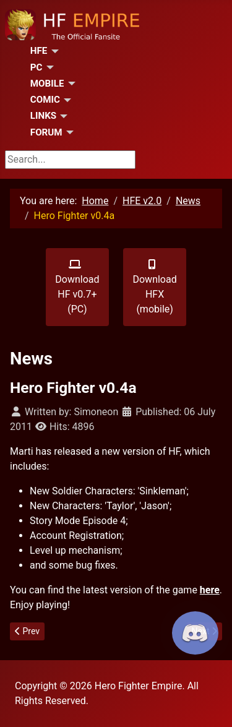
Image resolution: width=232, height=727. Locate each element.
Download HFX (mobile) (154, 287)
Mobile (47, 83)
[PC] (48, 67)
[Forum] (68, 132)
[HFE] (52, 51)
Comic (45, 99)
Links (43, 115)
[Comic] (65, 100)
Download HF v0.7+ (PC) (77, 287)
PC (36, 67)
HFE (39, 50)
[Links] (61, 116)
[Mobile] (69, 83)
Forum (46, 132)
